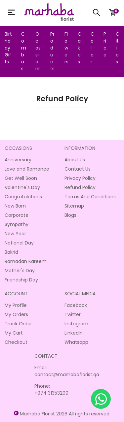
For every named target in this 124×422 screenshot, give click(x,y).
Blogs (70, 215)
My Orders (16, 314)
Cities (117, 48)
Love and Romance (27, 169)
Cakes (79, 48)
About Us (74, 159)
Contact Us (77, 169)
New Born (15, 206)
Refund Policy (80, 187)
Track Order (18, 323)
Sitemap (74, 206)
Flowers (66, 48)
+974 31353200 (51, 393)
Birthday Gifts (8, 48)
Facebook (75, 305)
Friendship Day (21, 279)
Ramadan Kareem (26, 261)
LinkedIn (73, 333)
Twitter (72, 314)
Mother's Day (20, 270)
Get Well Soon (21, 178)
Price (104, 44)
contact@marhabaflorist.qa (66, 374)
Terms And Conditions (90, 196)
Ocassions (38, 51)
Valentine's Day (22, 187)
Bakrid (11, 252)
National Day (19, 243)
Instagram (76, 323)
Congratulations (23, 196)
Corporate (16, 215)
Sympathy (16, 224)
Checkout (16, 342)
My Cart (14, 333)
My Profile (16, 305)
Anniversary (18, 159)
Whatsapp (76, 342)
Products (52, 51)
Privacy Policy (80, 178)
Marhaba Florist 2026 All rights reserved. (65, 413)
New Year (15, 233)
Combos (23, 51)
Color (92, 48)
